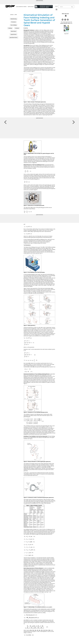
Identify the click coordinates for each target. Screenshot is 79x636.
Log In (56, 6)
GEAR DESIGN (31, 6)
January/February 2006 (65, 23)
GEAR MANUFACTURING (21, 6)
